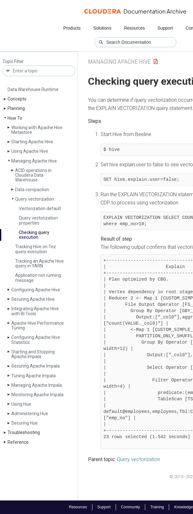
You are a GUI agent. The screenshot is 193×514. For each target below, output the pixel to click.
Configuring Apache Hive (35, 289)
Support (165, 28)
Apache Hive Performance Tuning (37, 325)
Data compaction (32, 189)
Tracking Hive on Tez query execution (35, 249)
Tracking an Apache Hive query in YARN (39, 263)
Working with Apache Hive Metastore (37, 130)
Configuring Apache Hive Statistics (35, 340)
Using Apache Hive (29, 151)
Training (157, 507)
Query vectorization (34, 199)
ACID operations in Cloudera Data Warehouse (33, 175)
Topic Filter (13, 61)
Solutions (102, 28)
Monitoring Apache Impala (37, 394)
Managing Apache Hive (34, 160)
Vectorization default (40, 208)
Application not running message (38, 278)
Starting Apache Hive (32, 141)
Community (130, 507)
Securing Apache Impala (35, 365)
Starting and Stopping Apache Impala (33, 354)
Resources (134, 28)
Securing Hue (24, 422)
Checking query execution (34, 235)
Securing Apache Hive (33, 299)
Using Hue (21, 404)
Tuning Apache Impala (33, 375)
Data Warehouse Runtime (33, 89)
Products (71, 28)
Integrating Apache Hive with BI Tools (35, 311)
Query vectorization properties (38, 220)
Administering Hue (29, 413)
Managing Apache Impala (36, 385)
